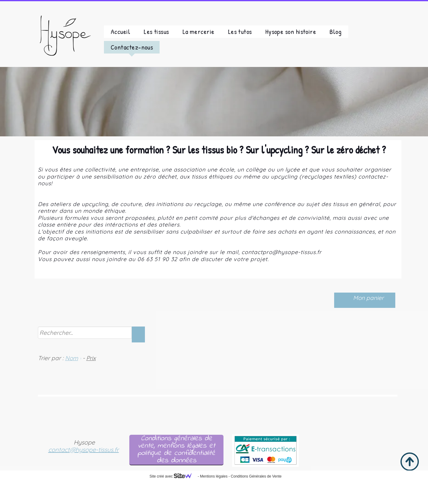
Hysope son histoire (290, 31)
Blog (335, 31)
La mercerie (199, 31)
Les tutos (240, 31)
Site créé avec (173, 476)
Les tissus (156, 31)
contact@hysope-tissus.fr (83, 449)
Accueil (120, 31)
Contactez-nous (132, 47)
